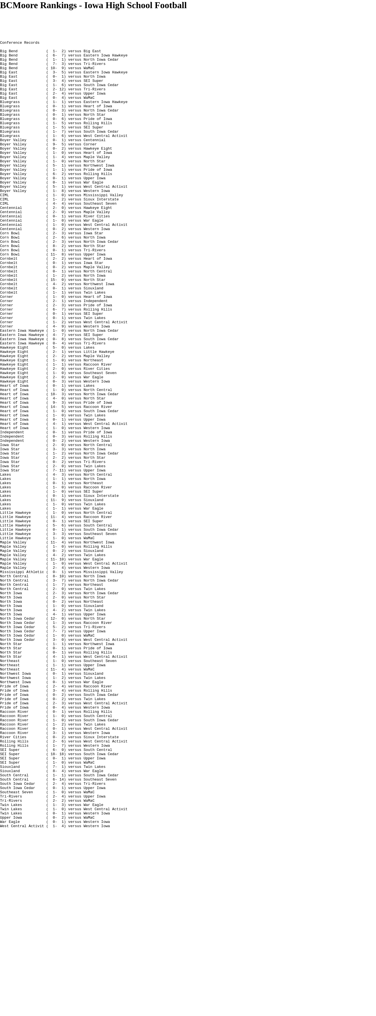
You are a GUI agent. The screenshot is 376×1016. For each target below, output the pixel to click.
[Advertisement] (102, 23)
